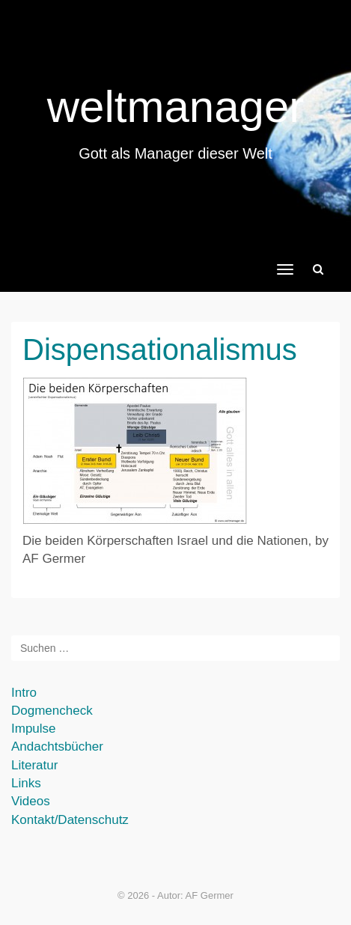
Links (26, 783)
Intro (24, 693)
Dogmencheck (52, 710)
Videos (30, 801)
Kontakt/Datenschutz (70, 820)
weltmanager (176, 107)
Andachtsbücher (57, 746)
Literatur (34, 765)
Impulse (33, 728)
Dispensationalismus (159, 349)
